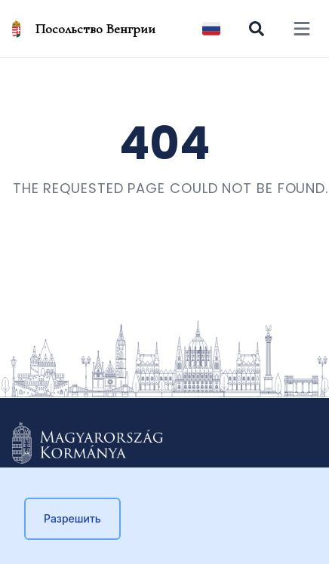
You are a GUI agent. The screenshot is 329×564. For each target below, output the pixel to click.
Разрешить (72, 518)
